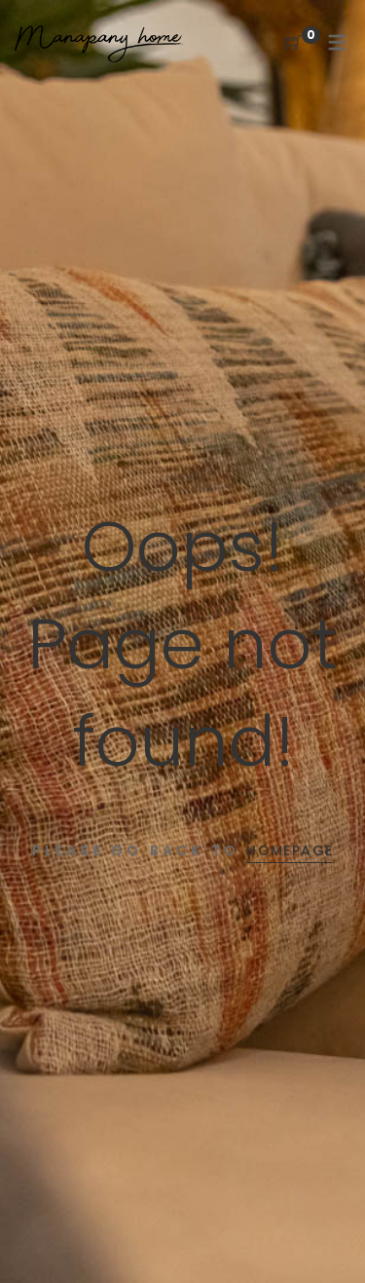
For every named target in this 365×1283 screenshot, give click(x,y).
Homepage (289, 850)
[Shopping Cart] (293, 43)
